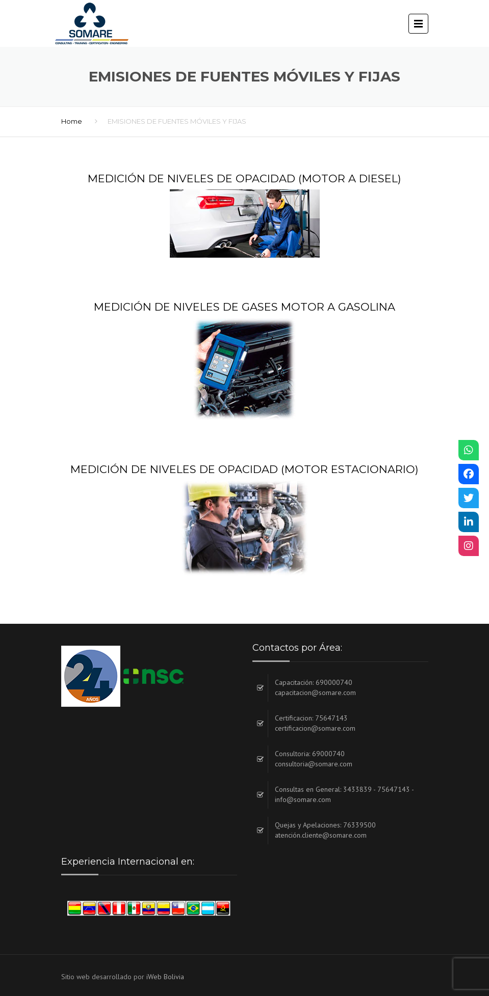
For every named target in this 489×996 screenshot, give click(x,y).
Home (71, 121)
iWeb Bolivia (165, 976)
